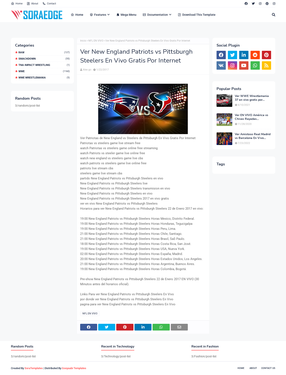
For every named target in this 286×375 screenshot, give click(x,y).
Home (16, 3)
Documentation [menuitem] (155, 14)
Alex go (87, 69)
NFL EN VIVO (95, 40)
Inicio (83, 40)
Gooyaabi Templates (74, 368)
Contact (49, 3)
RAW (44, 52)
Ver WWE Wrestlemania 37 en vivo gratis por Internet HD (252, 98)
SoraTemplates (34, 368)
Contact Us (268, 368)
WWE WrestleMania (44, 77)
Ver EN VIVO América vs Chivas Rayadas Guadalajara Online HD (251, 117)
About (32, 3)
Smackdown (44, 58)
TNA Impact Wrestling (44, 65)
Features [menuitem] (98, 14)
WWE (44, 71)
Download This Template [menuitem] (196, 14)
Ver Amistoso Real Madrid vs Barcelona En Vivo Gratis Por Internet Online (252, 136)
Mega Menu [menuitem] (126, 14)
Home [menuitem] (77, 14)
